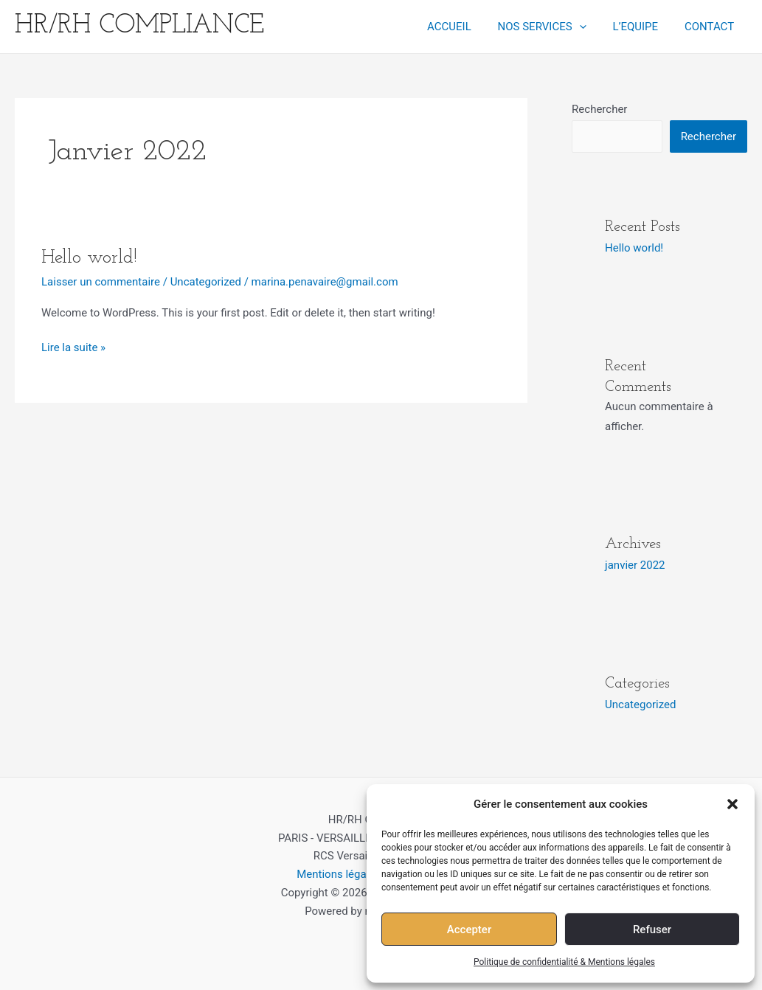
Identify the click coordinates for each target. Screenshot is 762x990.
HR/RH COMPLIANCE (139, 26)
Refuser (652, 929)
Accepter (469, 929)
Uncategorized (205, 281)
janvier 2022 (635, 565)
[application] (590, 26)
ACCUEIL (464, 26)
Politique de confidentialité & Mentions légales (564, 962)
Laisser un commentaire (100, 281)
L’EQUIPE (642, 26)
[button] (732, 804)
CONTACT (711, 26)
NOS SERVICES (552, 26)
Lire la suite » (73, 346)
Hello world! (89, 258)
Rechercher (599, 109)
